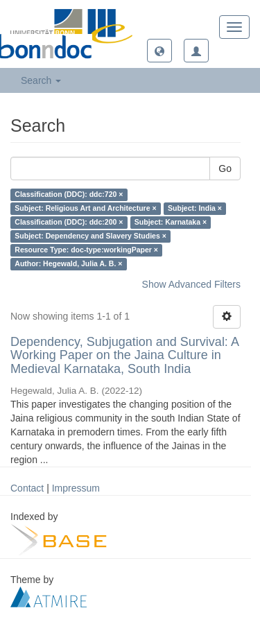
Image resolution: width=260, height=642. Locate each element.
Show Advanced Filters (191, 284)
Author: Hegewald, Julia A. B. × (68, 264)
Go (225, 168)
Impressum (76, 488)
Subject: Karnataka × (171, 222)
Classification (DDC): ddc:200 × (69, 222)
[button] (159, 50)
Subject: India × (195, 209)
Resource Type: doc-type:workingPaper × (86, 250)
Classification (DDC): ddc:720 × (69, 195)
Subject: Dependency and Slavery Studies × (90, 236)
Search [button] (41, 80)
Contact (27, 488)
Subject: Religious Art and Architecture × (85, 209)
